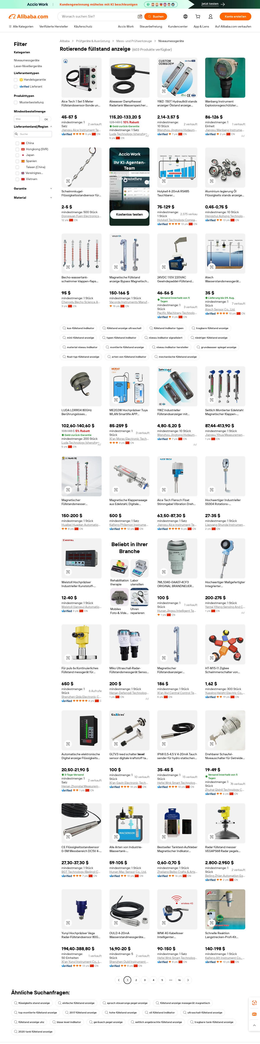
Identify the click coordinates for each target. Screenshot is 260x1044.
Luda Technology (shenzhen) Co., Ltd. (129, 134)
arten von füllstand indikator (129, 357)
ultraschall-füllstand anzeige (207, 1012)
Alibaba (65, 41)
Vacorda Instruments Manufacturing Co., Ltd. (129, 302)
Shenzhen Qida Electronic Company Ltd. (82, 696)
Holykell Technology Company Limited (177, 220)
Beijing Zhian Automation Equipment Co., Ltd (225, 875)
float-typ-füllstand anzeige (82, 357)
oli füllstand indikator (163, 1012)
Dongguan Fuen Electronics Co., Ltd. (82, 216)
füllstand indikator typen (168, 328)
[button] (138, 16)
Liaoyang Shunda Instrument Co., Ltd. (225, 524)
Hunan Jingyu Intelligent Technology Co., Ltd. (177, 610)
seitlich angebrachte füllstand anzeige (160, 1022)
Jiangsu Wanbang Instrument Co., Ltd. (225, 130)
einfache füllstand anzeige (78, 1003)
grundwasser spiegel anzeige (218, 347)
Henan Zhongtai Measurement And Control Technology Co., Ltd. (82, 786)
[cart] (198, 17)
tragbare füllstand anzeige (213, 328)
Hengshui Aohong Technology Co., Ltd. (225, 216)
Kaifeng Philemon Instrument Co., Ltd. (129, 524)
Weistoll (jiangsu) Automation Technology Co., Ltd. (82, 607)
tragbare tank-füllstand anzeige (216, 1022)
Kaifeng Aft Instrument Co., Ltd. (225, 958)
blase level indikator (68, 1022)
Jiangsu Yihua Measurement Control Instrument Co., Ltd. (225, 435)
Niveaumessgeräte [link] (176, 41)
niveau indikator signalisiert (165, 337)
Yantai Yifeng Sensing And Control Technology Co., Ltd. (225, 607)
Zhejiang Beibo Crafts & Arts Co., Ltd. (177, 872)
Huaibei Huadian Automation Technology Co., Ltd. (82, 524)
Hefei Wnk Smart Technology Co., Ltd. (177, 782)
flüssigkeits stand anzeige (32, 1003)
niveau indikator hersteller (171, 347)
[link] (254, 1002)
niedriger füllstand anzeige (213, 337)
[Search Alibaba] (97, 16)
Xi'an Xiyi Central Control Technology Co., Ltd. (177, 693)
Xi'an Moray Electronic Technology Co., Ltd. (129, 438)
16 (179, 980)
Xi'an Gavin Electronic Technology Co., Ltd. (129, 782)
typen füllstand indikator (120, 337)
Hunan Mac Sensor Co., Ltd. (129, 872)
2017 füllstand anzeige (82, 1012)
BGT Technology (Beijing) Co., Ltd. (82, 872)
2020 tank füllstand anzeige (34, 1031)
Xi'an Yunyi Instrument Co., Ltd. (82, 961)
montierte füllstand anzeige (125, 347)
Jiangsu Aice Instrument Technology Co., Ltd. (82, 130)
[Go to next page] (188, 980)
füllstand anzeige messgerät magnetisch (187, 1003)
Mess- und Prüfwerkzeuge (138, 41)
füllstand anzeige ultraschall (123, 328)
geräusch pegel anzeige (108, 1022)
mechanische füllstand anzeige (178, 357)
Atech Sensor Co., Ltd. (221, 309)
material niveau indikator (80, 347)
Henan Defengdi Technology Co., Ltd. (129, 693)
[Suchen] (154, 16)
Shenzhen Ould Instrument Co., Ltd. (129, 961)
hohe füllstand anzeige (123, 1012)
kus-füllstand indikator (79, 328)
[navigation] (33, 511)
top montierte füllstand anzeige (36, 1012)
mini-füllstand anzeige (79, 337)
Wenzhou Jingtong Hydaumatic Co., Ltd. (177, 130)
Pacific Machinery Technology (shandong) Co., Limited (177, 313)
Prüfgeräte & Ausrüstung (94, 41)
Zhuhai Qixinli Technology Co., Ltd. (225, 789)
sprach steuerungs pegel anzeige (128, 1003)
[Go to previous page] (119, 980)
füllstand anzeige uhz (29, 1022)
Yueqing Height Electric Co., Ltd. (225, 693)
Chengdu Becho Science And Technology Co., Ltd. (82, 302)
